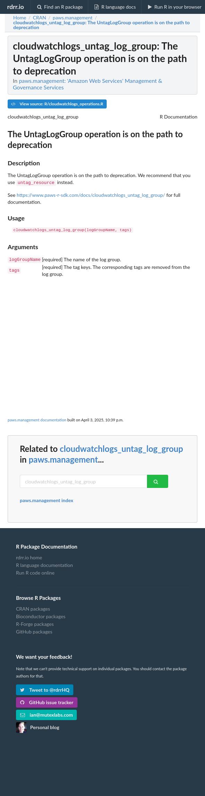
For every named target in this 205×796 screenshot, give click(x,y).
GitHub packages (34, 630)
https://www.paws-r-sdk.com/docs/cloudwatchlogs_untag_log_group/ (91, 194)
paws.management (63, 458)
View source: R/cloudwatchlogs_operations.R (57, 103)
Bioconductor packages (40, 615)
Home (19, 17)
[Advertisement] (102, 324)
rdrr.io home (29, 556)
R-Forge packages (35, 623)
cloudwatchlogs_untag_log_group (121, 447)
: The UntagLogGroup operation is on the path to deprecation (101, 25)
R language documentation (44, 564)
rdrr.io (15, 6)
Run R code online (35, 571)
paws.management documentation (37, 418)
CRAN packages (33, 607)
